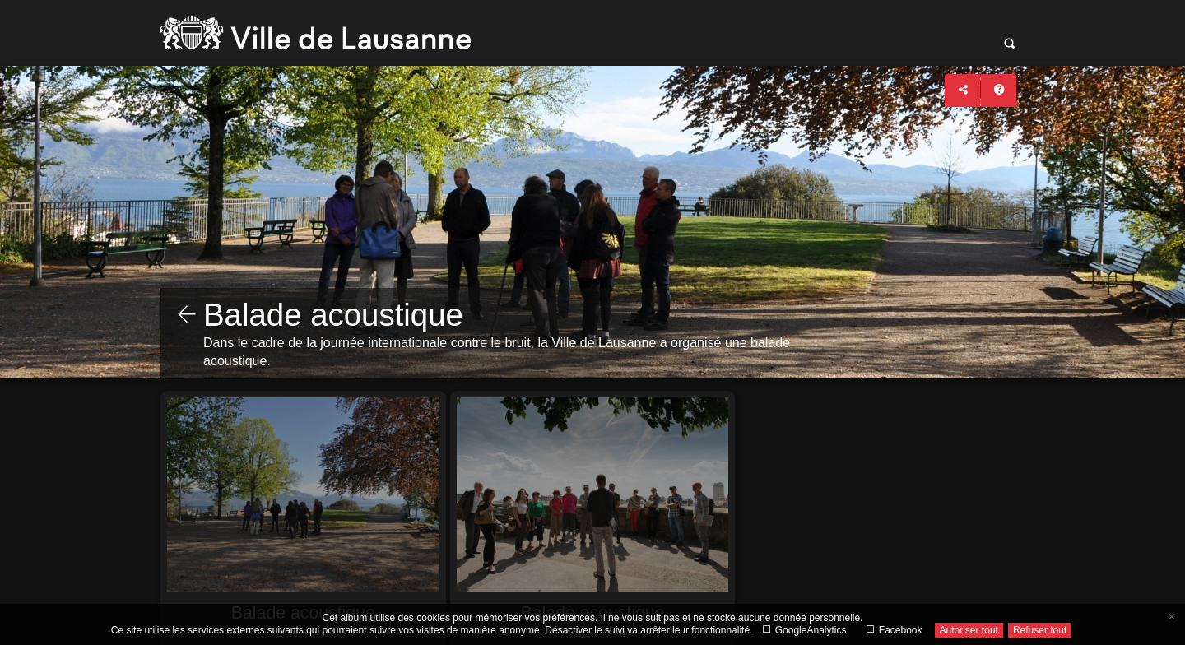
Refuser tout (1039, 630)
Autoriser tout (969, 630)
